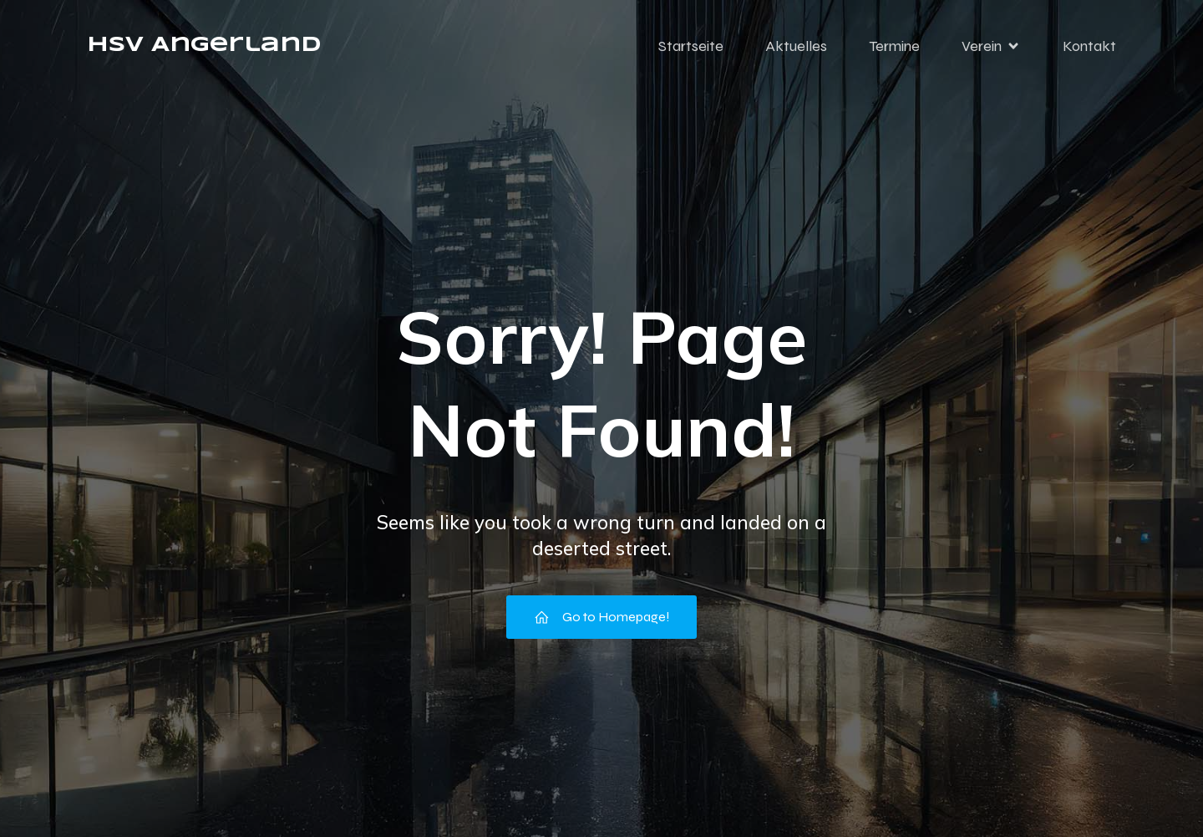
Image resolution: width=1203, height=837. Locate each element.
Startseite (690, 46)
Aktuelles (796, 46)
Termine (894, 46)
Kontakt (1089, 46)
